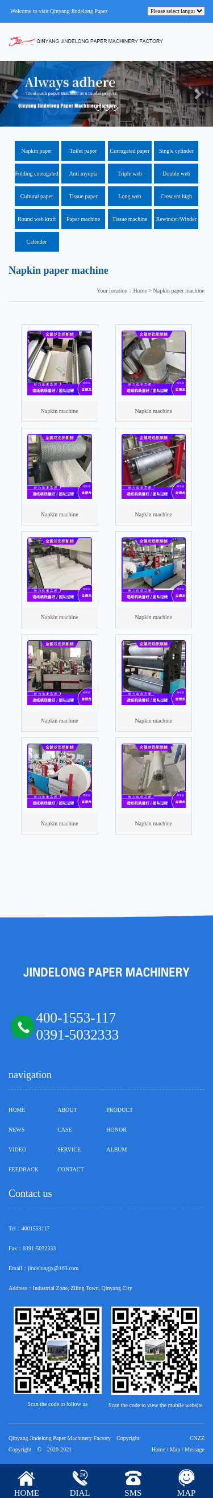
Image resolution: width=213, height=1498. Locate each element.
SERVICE (69, 1149)
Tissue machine (129, 219)
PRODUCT (119, 1110)
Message (194, 1449)
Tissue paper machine (83, 199)
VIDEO (17, 1149)
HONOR (116, 1129)
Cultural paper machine (36, 199)
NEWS (16, 1129)
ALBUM (116, 1149)
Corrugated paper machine (130, 154)
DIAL (80, 1492)
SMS (132, 1492)
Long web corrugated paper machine (130, 199)
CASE (64, 1129)
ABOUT (67, 1110)
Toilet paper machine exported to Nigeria (83, 154)
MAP (186, 1492)
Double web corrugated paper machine (176, 176)
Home (158, 1449)
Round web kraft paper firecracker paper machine (37, 222)
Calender (37, 242)
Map (175, 1449)
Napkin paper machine (37, 154)
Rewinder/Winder (176, 219)
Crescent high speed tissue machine (176, 199)
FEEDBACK (24, 1169)
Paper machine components (83, 222)
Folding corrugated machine (36, 176)
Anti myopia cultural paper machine (83, 176)
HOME (17, 1110)
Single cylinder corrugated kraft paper (176, 154)
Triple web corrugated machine (130, 176)
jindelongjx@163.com (53, 1268)
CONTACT (70, 1169)
